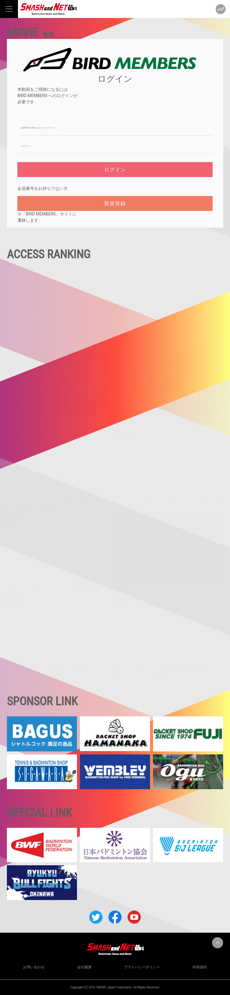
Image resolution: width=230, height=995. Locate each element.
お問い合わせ (34, 967)
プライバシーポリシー (142, 967)
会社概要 (84, 967)
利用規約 (200, 967)
